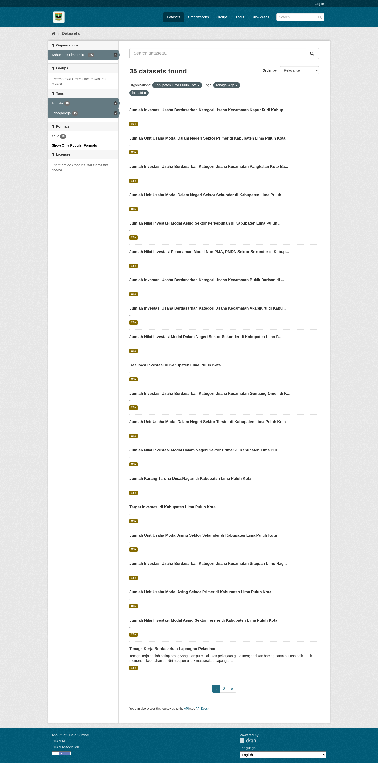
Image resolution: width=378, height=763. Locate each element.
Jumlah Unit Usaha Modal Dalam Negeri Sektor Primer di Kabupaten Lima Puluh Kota (207, 138)
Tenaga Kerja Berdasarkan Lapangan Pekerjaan (172, 649)
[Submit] (320, 17)
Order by (270, 70)
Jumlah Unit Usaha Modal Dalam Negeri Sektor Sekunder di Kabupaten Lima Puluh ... (207, 195)
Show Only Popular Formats (74, 145)
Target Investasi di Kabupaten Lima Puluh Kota (172, 507)
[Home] (54, 33)
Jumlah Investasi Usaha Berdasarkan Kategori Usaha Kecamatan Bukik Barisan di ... (206, 280)
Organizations (198, 17)
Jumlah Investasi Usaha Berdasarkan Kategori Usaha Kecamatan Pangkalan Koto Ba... (208, 166)
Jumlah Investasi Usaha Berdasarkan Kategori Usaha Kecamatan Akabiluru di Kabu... (207, 308)
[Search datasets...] (217, 53)
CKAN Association (65, 747)
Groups (222, 17)
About (239, 17)
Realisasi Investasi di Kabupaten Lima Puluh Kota (175, 365)
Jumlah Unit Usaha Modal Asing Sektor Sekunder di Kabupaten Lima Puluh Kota (203, 535)
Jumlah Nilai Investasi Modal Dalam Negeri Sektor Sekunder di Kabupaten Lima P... (205, 337)
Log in (319, 4)
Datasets (173, 17)
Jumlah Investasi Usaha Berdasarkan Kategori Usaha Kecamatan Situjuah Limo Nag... (208, 563)
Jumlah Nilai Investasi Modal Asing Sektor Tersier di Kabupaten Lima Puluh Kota (203, 620)
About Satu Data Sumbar (70, 735)
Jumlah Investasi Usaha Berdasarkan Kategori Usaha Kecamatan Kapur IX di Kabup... (207, 110)
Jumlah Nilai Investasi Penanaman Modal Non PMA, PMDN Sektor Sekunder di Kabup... (209, 252)
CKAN (248, 740)
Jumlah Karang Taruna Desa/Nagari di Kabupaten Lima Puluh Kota (190, 478)
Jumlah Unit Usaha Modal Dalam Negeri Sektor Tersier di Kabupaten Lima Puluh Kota (207, 422)
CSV (133, 124)
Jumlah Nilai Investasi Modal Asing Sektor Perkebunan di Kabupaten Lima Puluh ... (205, 223)
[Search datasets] (300, 17)
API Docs (202, 708)
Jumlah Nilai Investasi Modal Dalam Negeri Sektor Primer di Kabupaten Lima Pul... (204, 450)
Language (248, 748)
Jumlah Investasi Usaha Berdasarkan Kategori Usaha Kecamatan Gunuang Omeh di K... (209, 393)
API (186, 708)
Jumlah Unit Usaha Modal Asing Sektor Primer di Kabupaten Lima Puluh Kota (200, 592)
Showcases (260, 17)
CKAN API (59, 741)
